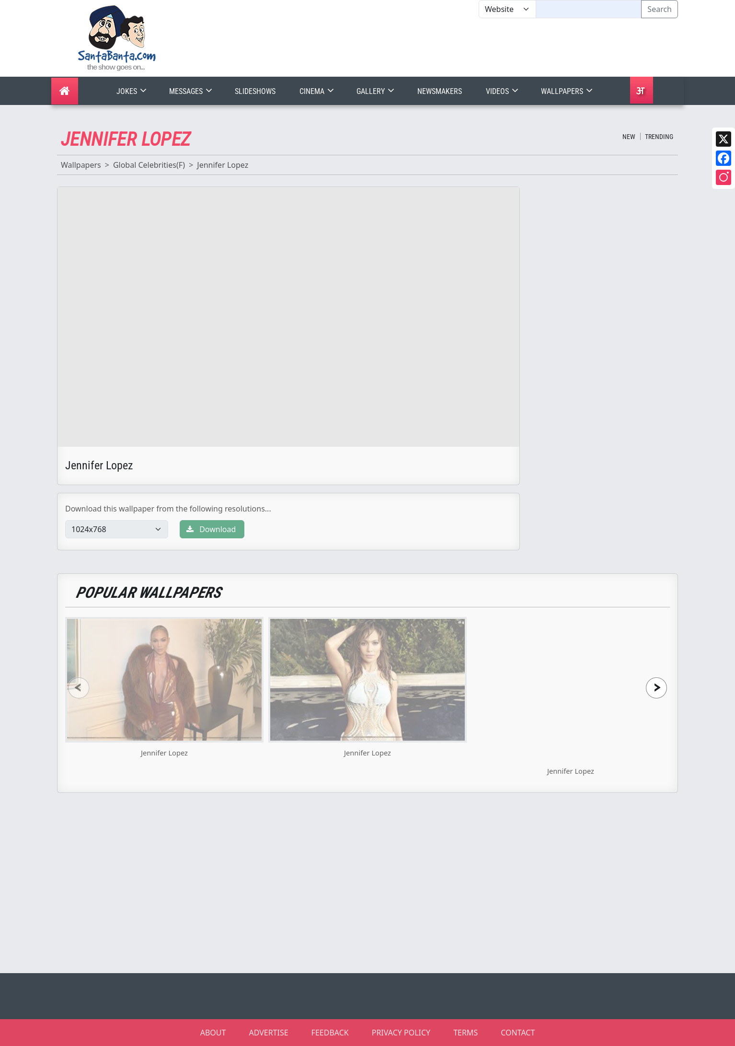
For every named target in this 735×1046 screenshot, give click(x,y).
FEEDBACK (330, 1032)
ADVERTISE (268, 1032)
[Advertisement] (478, 47)
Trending (659, 136)
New (628, 136)
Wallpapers (568, 91)
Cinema (317, 91)
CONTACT (518, 1032)
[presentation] (79, 687)
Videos (503, 91)
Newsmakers (439, 91)
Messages (191, 91)
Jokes (132, 91)
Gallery (376, 91)
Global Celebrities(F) (149, 165)
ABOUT (213, 1032)
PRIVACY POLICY (401, 1032)
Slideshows (255, 91)
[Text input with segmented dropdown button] (589, 9)
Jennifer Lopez (222, 165)
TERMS (465, 1032)
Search (659, 9)
